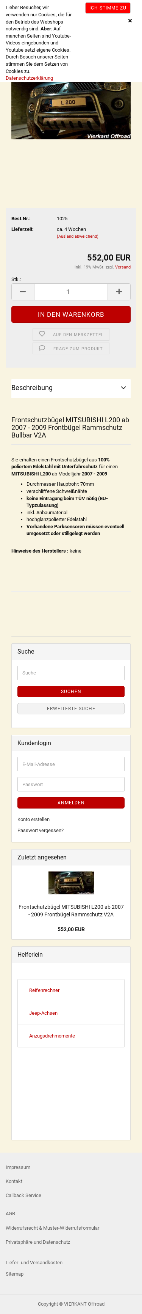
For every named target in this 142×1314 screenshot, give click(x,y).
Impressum (18, 1167)
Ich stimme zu (107, 8)
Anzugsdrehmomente (52, 1036)
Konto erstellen (33, 819)
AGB (10, 1213)
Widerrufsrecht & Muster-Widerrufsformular (52, 1228)
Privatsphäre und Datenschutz (38, 1242)
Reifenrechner (44, 990)
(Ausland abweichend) (77, 236)
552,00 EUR (71, 929)
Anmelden (71, 802)
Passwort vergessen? (40, 830)
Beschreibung (32, 388)
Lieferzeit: (22, 229)
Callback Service (23, 1195)
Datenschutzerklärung (29, 78)
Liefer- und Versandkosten (34, 1262)
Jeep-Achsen (43, 1013)
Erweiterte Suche (71, 708)
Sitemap (14, 1274)
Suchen (71, 691)
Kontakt (14, 1181)
